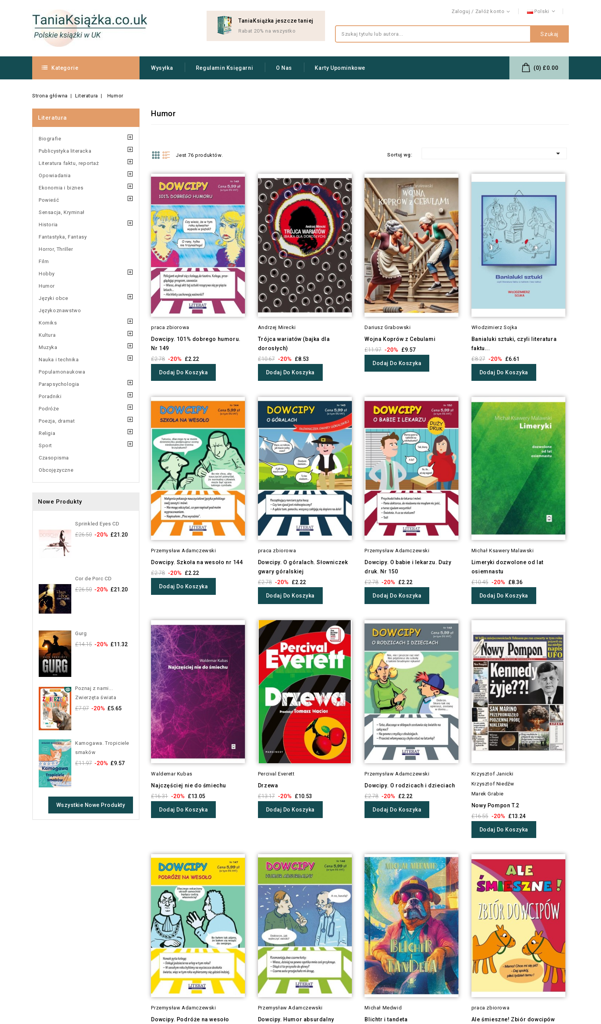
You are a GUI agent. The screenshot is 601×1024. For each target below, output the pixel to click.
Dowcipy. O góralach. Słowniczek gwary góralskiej (303, 567)
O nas (284, 68)
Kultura (47, 335)
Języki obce (53, 298)
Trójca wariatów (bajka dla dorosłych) (294, 343)
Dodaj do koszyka (183, 372)
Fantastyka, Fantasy (63, 237)
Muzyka (48, 347)
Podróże (49, 409)
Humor (47, 286)
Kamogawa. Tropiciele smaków (102, 747)
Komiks (48, 323)
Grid (155, 155)
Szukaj (549, 34)
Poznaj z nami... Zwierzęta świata (96, 692)
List (166, 155)
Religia (47, 433)
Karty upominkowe (340, 68)
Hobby (47, 274)
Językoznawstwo (60, 310)
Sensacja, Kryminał (62, 212)
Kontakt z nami (551, 12)
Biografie (50, 139)
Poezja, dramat (57, 421)
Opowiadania (55, 175)
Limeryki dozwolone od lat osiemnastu (507, 567)
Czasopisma (54, 458)
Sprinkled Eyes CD (97, 524)
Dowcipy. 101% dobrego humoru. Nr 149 (195, 343)
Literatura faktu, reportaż (69, 163)
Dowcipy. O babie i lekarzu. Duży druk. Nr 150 (408, 567)
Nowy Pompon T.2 (495, 805)
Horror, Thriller (56, 249)
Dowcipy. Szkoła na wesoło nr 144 (197, 562)
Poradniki (50, 396)
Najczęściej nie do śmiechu (188, 785)
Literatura (52, 117)
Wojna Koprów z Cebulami (400, 339)
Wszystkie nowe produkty (90, 805)
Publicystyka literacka (65, 151)
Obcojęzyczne (56, 470)
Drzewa (268, 785)
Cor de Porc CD (93, 578)
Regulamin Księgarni (224, 68)
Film (44, 261)
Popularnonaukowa (62, 372)
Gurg (81, 633)
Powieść (49, 200)
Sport (45, 445)
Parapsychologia (59, 384)
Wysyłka (162, 68)
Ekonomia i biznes (61, 188)
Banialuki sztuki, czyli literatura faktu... (514, 343)
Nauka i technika (59, 359)
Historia (48, 224)
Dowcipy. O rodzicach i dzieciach (410, 785)
